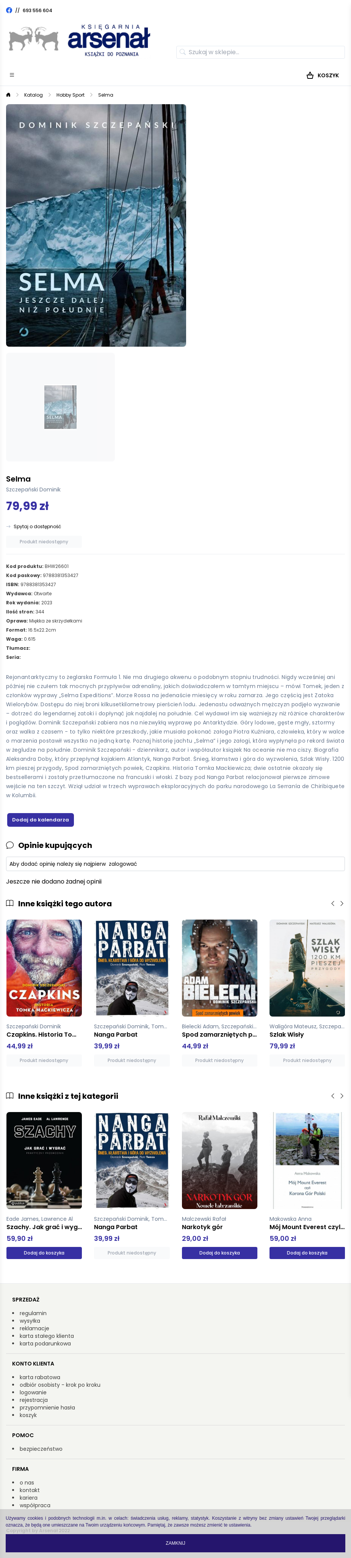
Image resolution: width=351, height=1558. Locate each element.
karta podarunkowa (45, 1343)
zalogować (123, 864)
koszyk (28, 1415)
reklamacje (34, 1328)
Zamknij (175, 1543)
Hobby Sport (70, 95)
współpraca (35, 1505)
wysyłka (30, 1321)
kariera (29, 1498)
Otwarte (43, 593)
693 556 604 (37, 10)
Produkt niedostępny (44, 541)
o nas (27, 1482)
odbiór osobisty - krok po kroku (60, 1385)
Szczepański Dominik (33, 489)
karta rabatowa (40, 1377)
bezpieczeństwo (41, 1449)
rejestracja (34, 1400)
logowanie (33, 1392)
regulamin (33, 1313)
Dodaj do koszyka (44, 1253)
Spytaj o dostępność (37, 527)
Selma (105, 95)
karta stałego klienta (47, 1336)
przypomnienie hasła (47, 1407)
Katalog (33, 95)
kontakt (30, 1490)
